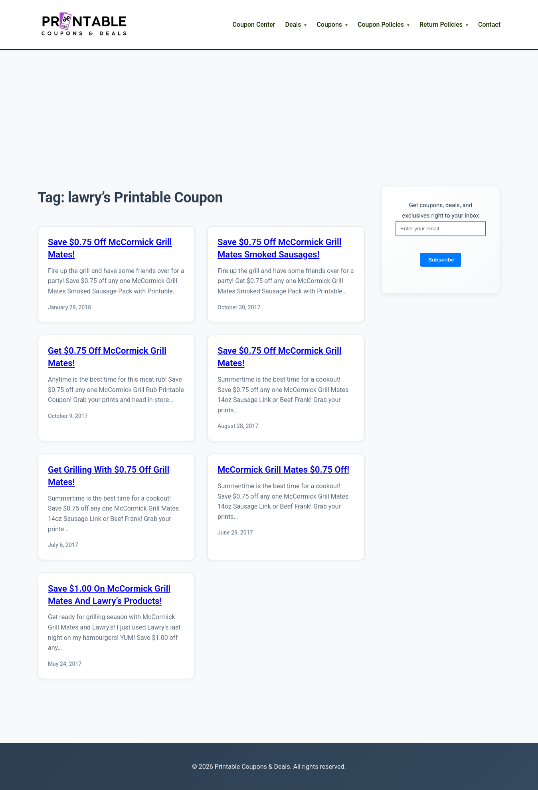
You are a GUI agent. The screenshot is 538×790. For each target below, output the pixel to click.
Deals (293, 24)
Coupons (329, 24)
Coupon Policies (381, 24)
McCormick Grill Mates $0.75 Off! (283, 470)
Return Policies (441, 24)
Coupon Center (254, 24)
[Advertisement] (269, 110)
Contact (489, 24)
